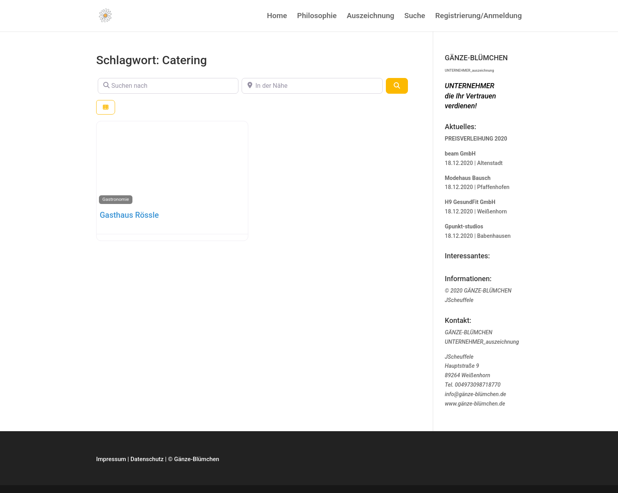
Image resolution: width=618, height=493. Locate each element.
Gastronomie (115, 199)
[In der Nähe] (312, 86)
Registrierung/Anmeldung (478, 16)
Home (277, 16)
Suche (414, 16)
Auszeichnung (371, 16)
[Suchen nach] (168, 86)
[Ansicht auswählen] (105, 107)
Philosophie (317, 16)
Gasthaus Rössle (129, 215)
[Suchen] (397, 86)
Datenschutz (147, 459)
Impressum (111, 459)
